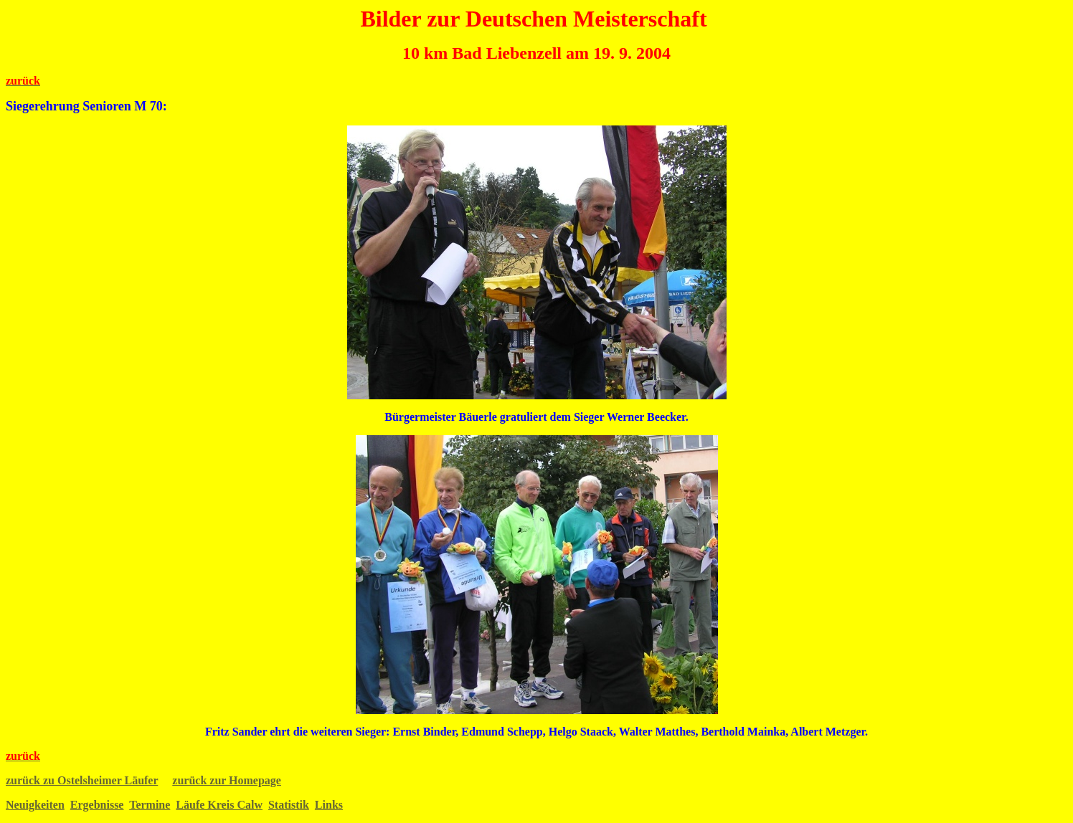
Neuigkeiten (35, 805)
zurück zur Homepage (226, 780)
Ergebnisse (97, 805)
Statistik (288, 805)
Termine (149, 805)
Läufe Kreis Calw (219, 805)
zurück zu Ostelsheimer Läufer (82, 780)
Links (329, 805)
